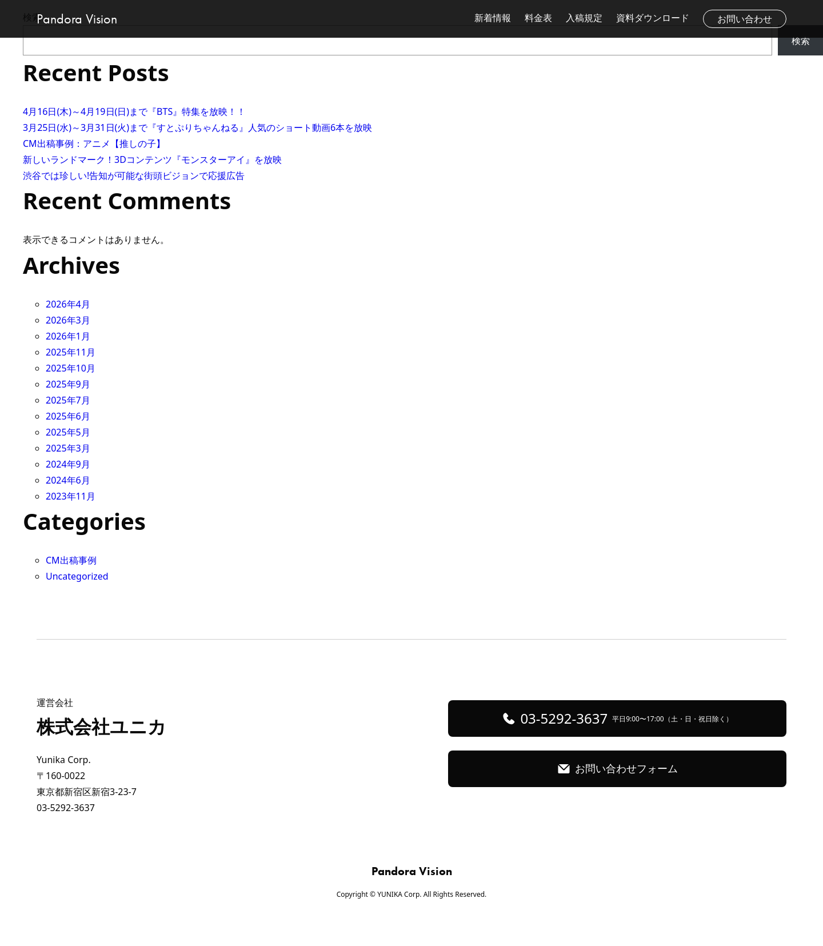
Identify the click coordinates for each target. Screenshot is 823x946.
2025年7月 (68, 400)
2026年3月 (68, 320)
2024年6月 (68, 480)
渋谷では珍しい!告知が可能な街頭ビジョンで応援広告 (134, 175)
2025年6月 (68, 416)
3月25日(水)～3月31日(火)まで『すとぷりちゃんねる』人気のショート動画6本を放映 (197, 127)
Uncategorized (77, 576)
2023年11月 (70, 496)
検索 (801, 40)
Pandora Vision (77, 18)
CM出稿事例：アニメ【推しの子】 (94, 143)
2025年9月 (68, 384)
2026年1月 (68, 336)
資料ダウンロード (652, 17)
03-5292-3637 (626, 718)
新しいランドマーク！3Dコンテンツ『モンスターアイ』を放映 (152, 159)
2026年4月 (68, 304)
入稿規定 (584, 17)
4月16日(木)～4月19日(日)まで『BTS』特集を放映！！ (134, 111)
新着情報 (492, 17)
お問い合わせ (744, 19)
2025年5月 (68, 432)
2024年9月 (68, 464)
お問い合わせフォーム (626, 768)
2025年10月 (70, 368)
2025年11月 (70, 352)
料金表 (538, 17)
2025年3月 (68, 448)
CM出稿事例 (71, 560)
